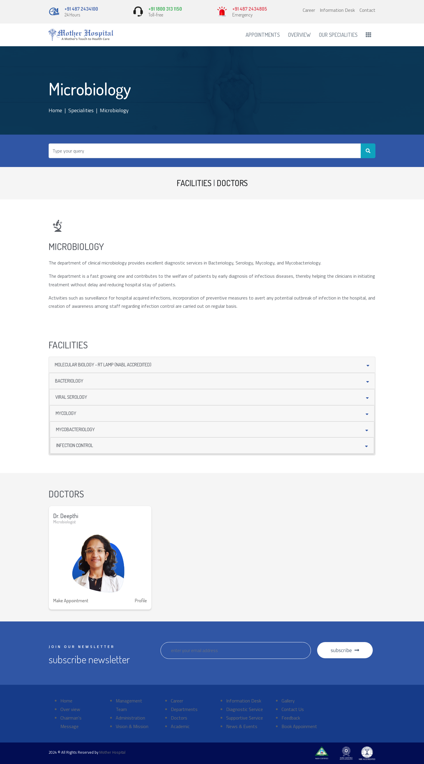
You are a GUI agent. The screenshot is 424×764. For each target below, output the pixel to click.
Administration (130, 717)
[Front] (81, 34)
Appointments (263, 34)
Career (309, 10)
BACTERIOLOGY (69, 381)
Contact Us (292, 709)
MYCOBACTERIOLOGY (75, 429)
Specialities (81, 110)
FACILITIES (194, 183)
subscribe (345, 650)
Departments (184, 709)
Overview (299, 34)
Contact (367, 10)
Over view (70, 709)
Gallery (288, 700)
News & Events (241, 726)
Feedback (290, 717)
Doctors (179, 717)
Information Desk (337, 10)
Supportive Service (244, 717)
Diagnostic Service (244, 709)
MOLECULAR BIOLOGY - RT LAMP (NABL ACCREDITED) (103, 365)
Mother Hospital (112, 752)
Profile (141, 600)
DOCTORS (232, 183)
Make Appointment (70, 600)
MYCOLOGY (66, 413)
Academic (180, 726)
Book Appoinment (299, 726)
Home (55, 110)
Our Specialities (338, 34)
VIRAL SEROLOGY (71, 397)
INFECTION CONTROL (74, 445)
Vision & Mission (132, 726)
